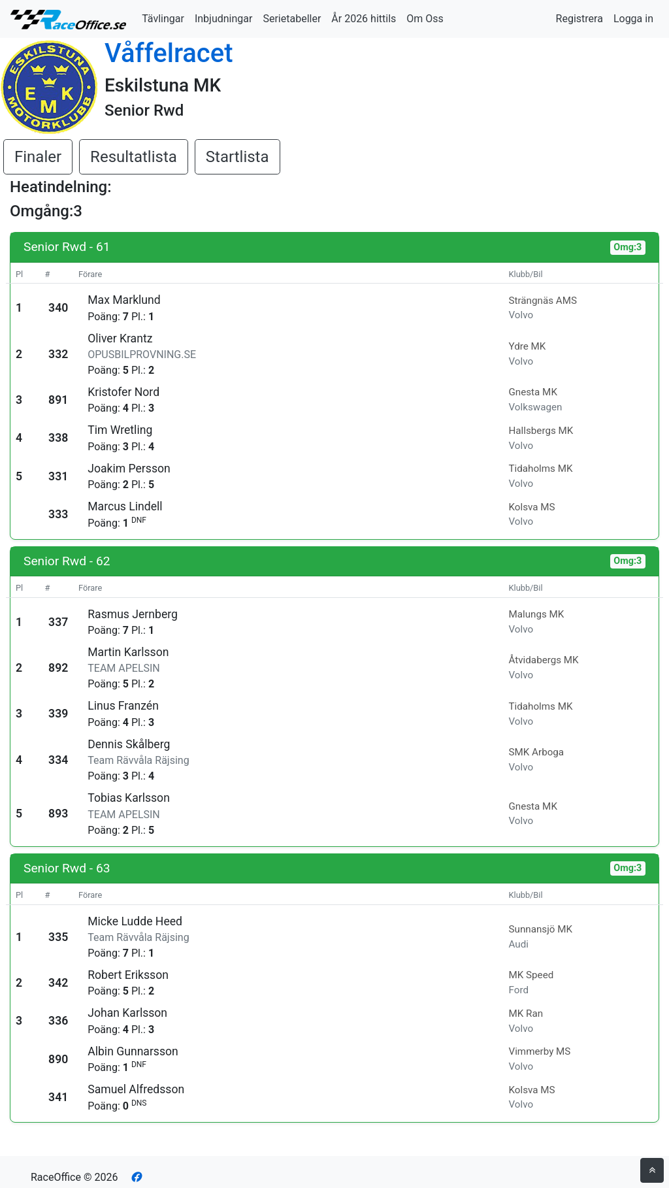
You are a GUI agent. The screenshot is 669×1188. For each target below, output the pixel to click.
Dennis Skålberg (129, 744)
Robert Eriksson (128, 975)
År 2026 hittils (363, 18)
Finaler (37, 157)
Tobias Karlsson (129, 797)
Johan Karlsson (127, 1012)
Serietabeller (292, 18)
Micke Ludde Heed (135, 921)
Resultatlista (133, 157)
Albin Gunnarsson (133, 1051)
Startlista (237, 157)
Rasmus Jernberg (133, 614)
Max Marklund (124, 299)
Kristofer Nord (123, 392)
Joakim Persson (129, 468)
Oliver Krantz (120, 338)
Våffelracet (169, 53)
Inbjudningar (224, 18)
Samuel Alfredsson (136, 1089)
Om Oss (425, 18)
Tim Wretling (120, 430)
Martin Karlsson (128, 652)
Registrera (579, 18)
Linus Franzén (123, 705)
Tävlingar (163, 18)
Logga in (633, 18)
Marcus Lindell (125, 506)
